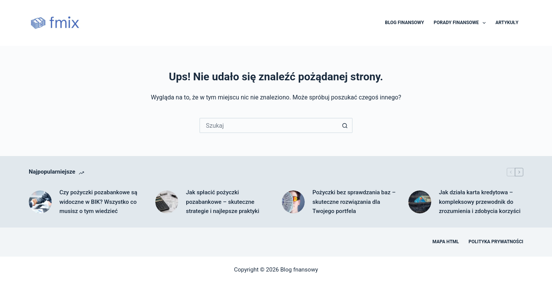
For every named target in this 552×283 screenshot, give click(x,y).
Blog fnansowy (299, 269)
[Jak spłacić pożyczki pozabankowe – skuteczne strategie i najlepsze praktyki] (166, 201)
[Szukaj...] (268, 125)
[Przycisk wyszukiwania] (345, 125)
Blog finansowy (404, 22)
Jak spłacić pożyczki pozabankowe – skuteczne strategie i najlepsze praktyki (222, 202)
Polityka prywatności (495, 241)
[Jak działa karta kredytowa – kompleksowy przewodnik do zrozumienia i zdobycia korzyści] (419, 201)
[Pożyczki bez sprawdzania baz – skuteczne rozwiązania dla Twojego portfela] (293, 201)
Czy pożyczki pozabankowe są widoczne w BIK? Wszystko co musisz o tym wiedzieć (98, 202)
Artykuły (506, 22)
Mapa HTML (445, 241)
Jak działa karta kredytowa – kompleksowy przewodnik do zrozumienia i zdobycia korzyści (480, 202)
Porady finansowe (461, 23)
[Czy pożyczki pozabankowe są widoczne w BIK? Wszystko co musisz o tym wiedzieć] (40, 201)
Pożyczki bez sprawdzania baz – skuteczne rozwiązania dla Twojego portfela (354, 202)
